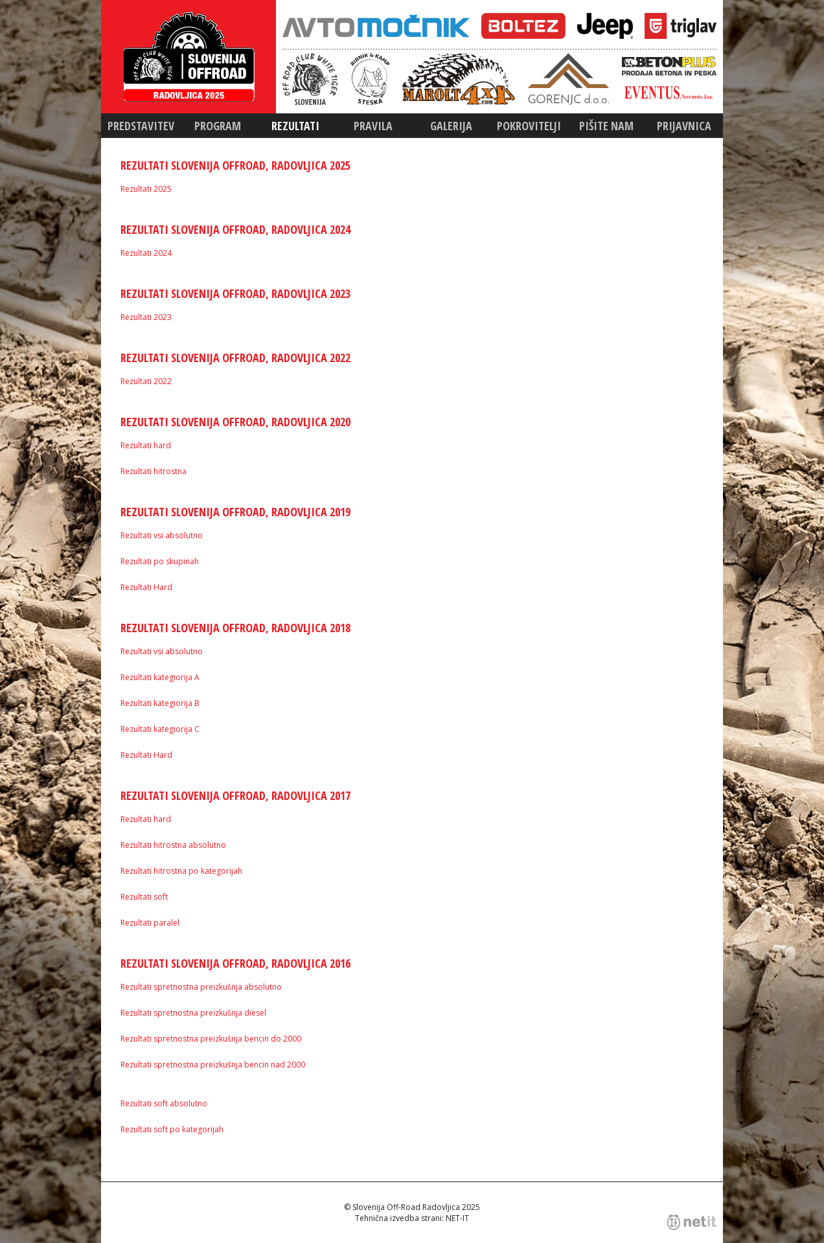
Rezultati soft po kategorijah (171, 1129)
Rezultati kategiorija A (160, 677)
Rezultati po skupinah (159, 561)
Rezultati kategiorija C (160, 729)
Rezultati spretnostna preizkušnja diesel (193, 1012)
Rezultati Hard (146, 587)
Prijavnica (684, 125)
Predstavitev (141, 125)
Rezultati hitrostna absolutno (173, 844)
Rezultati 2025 (146, 188)
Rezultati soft (144, 896)
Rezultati (295, 125)
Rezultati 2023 (146, 317)
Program (217, 125)
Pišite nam (606, 125)
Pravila (373, 125)
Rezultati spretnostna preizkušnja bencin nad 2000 (212, 1064)
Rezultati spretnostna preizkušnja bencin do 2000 (210, 1038)
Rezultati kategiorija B (160, 703)
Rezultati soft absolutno (163, 1103)
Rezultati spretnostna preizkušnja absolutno (201, 986)
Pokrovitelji (529, 125)
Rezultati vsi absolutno (161, 535)
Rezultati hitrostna (153, 471)
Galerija (451, 125)
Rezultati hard (145, 445)
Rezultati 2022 (146, 381)
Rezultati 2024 (146, 252)
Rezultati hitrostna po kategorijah (181, 870)
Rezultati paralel (149, 922)
